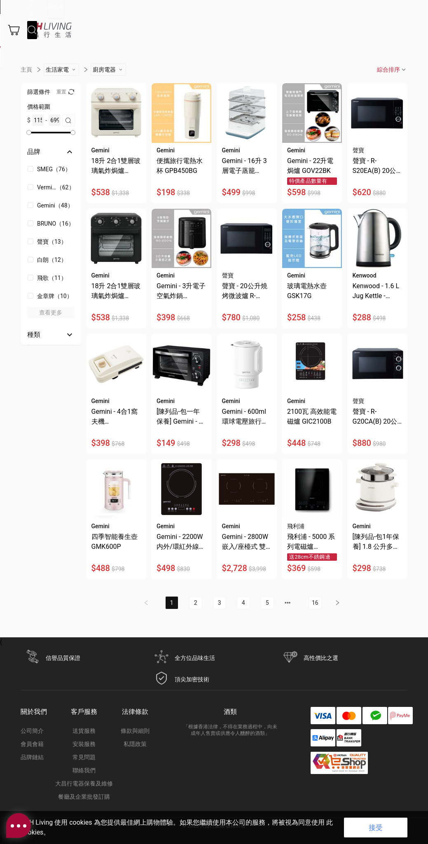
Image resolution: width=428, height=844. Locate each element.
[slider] (28, 144)
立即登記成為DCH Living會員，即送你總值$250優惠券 (80, 7)
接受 (376, 827)
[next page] (288, 614)
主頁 (26, 81)
